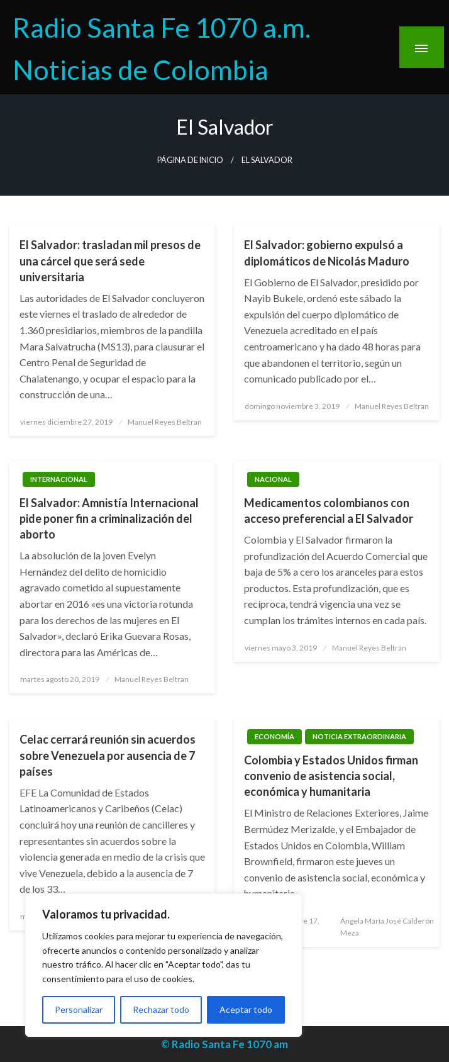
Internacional (58, 479)
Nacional (273, 479)
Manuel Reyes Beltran (165, 422)
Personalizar (79, 1009)
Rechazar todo (161, 1009)
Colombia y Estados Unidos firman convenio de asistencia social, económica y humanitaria (331, 775)
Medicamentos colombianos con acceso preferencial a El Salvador (328, 510)
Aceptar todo (245, 1009)
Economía (274, 736)
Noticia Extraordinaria (359, 736)
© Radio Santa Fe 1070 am (224, 1044)
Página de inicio (190, 160)
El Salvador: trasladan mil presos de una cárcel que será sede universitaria (110, 260)
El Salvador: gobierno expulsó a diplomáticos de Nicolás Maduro (326, 252)
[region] (163, 965)
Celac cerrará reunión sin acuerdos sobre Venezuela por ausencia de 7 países (107, 755)
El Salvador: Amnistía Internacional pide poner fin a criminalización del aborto (109, 518)
